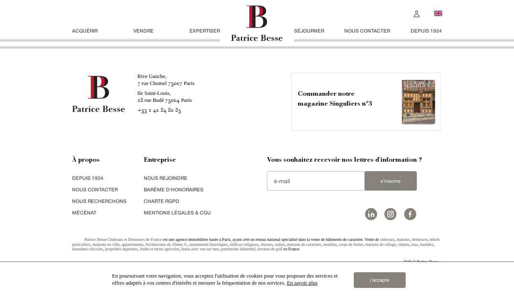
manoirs (403, 239)
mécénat (84, 213)
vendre (143, 31)
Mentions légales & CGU (177, 213)
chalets (403, 244)
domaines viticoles (87, 249)
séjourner (309, 31)
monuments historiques (208, 244)
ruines (280, 244)
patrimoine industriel (238, 249)
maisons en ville (106, 244)
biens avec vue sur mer (200, 249)
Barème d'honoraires (173, 189)
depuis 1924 (426, 31)
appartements (132, 244)
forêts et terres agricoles (159, 249)
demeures (420, 239)
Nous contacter (367, 31)
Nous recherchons (99, 201)
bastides (426, 244)
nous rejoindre (165, 178)
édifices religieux (244, 244)
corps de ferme (351, 244)
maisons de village (380, 244)
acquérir (85, 31)
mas (414, 244)
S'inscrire (390, 181)
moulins (329, 244)
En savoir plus (302, 283)
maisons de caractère (304, 244)
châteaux (387, 239)
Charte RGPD (161, 201)
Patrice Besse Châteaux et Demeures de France (123, 239)
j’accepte (379, 280)
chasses (266, 244)
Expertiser (204, 31)
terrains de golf (270, 249)
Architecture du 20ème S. (166, 244)
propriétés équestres (121, 249)
